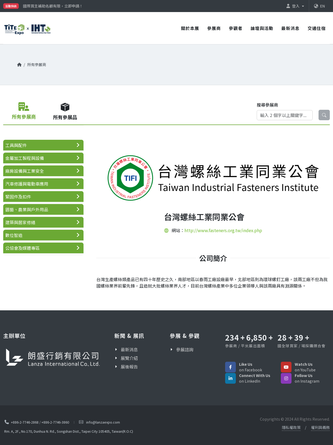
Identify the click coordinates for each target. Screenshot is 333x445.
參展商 (214, 28)
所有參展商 (36, 64)
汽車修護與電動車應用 (26, 183)
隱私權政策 (291, 427)
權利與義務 (320, 427)
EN (319, 6)
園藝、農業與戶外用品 (26, 209)
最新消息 (290, 28)
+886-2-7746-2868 (25, 421)
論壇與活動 (262, 28)
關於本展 (190, 28)
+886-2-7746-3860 (55, 421)
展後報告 (129, 366)
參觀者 (236, 28)
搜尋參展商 (267, 104)
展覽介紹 (129, 358)
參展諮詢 (184, 349)
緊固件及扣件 (18, 196)
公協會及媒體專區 (22, 248)
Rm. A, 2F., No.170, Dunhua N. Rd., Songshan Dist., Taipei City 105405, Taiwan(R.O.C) (68, 431)
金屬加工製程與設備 (24, 158)
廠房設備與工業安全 (24, 171)
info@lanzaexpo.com (103, 422)
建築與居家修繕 (20, 222)
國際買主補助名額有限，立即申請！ (53, 6)
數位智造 (13, 235)
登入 (295, 6)
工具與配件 (16, 145)
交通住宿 (317, 28)
